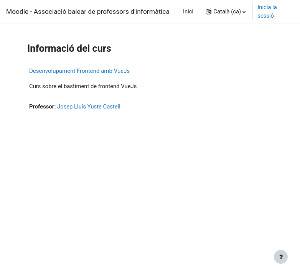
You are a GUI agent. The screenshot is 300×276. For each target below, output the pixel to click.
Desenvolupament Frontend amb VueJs (79, 70)
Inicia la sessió (267, 11)
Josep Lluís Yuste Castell (88, 106)
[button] (226, 11)
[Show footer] (281, 257)
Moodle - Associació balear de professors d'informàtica (88, 11)
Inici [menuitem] (188, 11)
